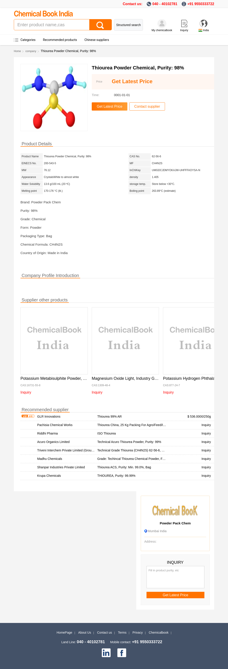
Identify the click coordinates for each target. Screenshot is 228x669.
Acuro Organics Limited (53, 442)
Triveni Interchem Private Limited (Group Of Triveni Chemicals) (80, 450)
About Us (84, 632)
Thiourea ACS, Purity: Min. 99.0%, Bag (124, 467)
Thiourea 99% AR (109, 416)
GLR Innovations (48, 416)
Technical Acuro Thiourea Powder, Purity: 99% (129, 442)
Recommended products (60, 40)
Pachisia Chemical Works (54, 425)
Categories (27, 40)
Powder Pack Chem (175, 523)
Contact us (104, 632)
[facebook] (121, 652)
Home (17, 51)
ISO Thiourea (106, 433)
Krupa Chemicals (49, 475)
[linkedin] (106, 652)
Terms (122, 632)
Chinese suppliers (96, 40)
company (30, 51)
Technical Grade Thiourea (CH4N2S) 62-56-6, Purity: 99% (137, 450)
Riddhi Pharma (47, 433)
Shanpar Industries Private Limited (61, 467)
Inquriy (184, 30)
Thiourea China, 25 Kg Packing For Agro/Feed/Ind (132, 425)
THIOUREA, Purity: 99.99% (116, 475)
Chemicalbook (159, 632)
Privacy (137, 632)
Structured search (128, 25)
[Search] (100, 24)
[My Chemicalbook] (161, 23)
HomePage (64, 632)
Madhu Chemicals (49, 459)
